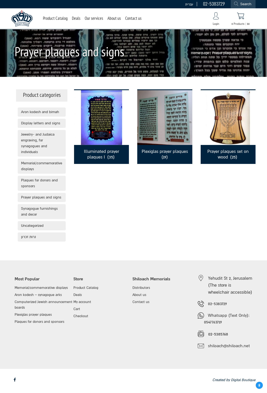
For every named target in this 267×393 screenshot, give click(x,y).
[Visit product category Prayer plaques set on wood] (228, 126)
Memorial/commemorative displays (41, 166)
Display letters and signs (40, 123)
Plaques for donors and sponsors (39, 183)
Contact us (138, 18)
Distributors (141, 288)
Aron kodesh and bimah (40, 112)
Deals (77, 18)
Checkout (81, 318)
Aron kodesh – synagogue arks (39, 296)
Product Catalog (56, 18)
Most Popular (27, 279)
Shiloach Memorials (152, 279)
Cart (76, 311)
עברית (189, 4)
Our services (97, 18)
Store (78, 279)
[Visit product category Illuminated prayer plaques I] (101, 126)
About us (118, 18)
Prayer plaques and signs (41, 197)
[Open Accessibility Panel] (259, 385)
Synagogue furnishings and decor (39, 211)
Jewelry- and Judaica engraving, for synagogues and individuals (37, 143)
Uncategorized (32, 225)
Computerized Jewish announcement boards (33, 306)
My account (82, 303)
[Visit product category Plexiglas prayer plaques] (164, 126)
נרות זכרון (28, 237)
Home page (200, 53)
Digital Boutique (243, 381)
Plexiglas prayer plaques (34, 317)
